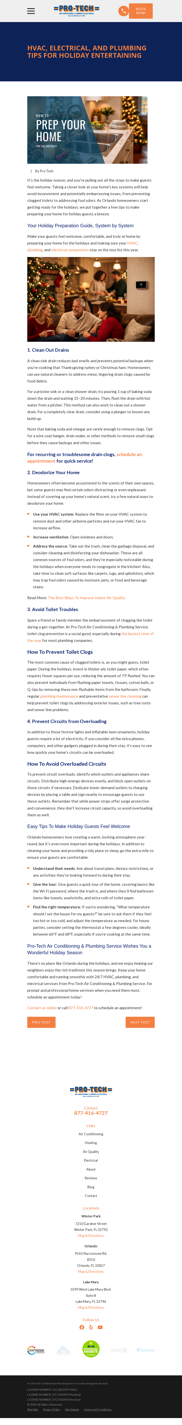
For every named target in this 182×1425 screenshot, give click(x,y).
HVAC (132, 243)
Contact (91, 1196)
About (91, 1169)
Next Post (140, 1022)
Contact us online (42, 1007)
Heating (91, 1143)
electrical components (70, 249)
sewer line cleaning (125, 696)
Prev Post (41, 1022)
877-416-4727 (80, 1007)
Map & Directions (91, 1235)
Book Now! (141, 11)
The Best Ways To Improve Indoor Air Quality (86, 597)
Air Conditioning (91, 1134)
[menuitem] (32, 1409)
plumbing (35, 249)
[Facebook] (81, 1327)
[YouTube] (100, 1327)
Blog (90, 1187)
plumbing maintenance (59, 696)
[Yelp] (91, 1327)
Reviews (91, 1178)
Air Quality (91, 1152)
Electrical (91, 1160)
